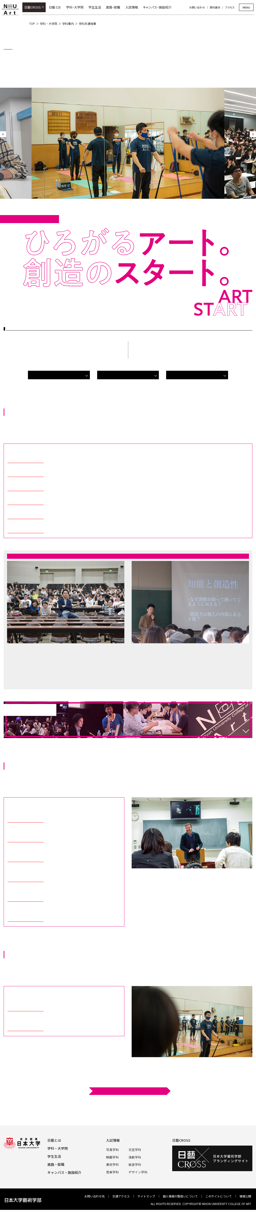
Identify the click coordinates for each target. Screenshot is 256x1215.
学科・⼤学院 (57, 1148)
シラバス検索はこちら (130, 1091)
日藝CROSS (34, 7)
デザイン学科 (137, 1171)
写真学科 (113, 1149)
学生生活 (96, 7)
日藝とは (57, 7)
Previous (3, 134)
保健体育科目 (197, 375)
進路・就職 (115, 7)
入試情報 (133, 7)
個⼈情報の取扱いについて (180, 1196)
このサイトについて (218, 1196)
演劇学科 (134, 1157)
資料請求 (217, 7)
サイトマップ (146, 1196)
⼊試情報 (114, 1140)
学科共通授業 (87, 23)
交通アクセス (121, 1196)
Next (253, 134)
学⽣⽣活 (54, 1156)
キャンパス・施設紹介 (159, 7)
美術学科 (113, 1164)
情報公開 (245, 1196)
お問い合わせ (199, 7)
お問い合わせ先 (94, 1196)
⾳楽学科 (113, 1171)
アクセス (232, 7)
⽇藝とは (54, 1140)
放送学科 (134, 1164)
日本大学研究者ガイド (25, 461)
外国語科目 (128, 375)
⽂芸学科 (134, 1149)
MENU (246, 7)
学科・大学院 (76, 7)
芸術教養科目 (59, 375)
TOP (32, 23)
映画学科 (113, 1157)
